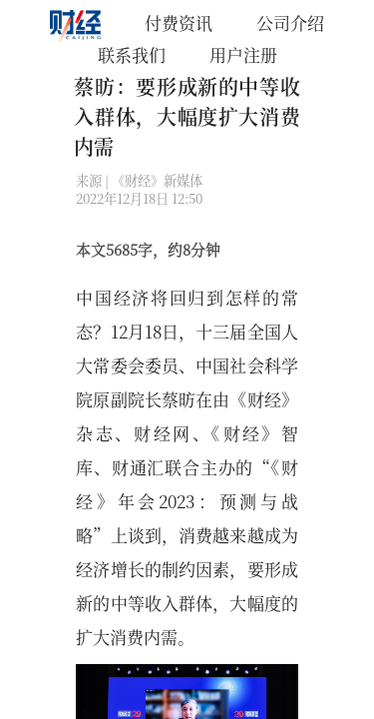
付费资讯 (178, 22)
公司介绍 (290, 22)
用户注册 (243, 54)
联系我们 (132, 54)
